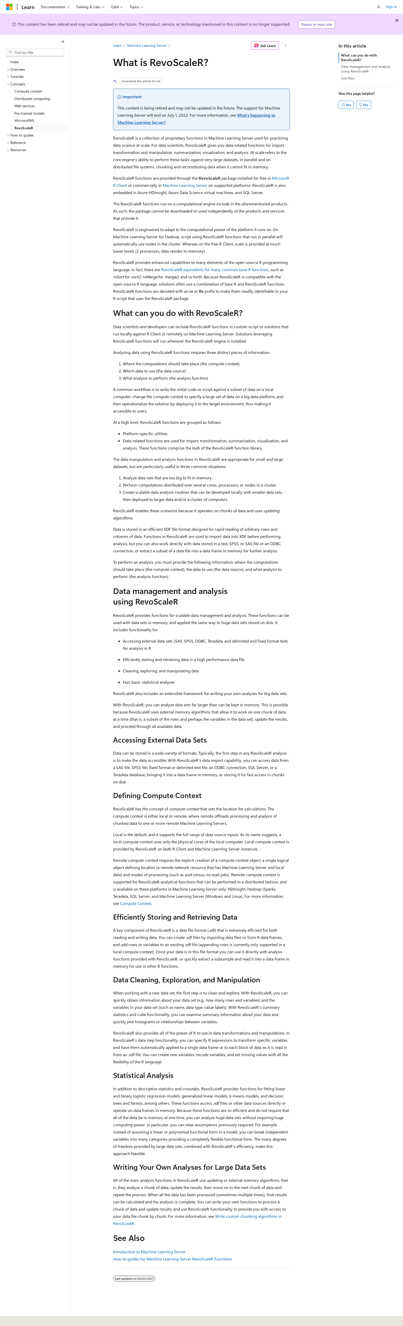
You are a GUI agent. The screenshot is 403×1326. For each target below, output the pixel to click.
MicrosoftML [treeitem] (24, 120)
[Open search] (379, 7)
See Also (347, 78)
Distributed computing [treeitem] (32, 98)
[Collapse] (63, 41)
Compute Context (135, 903)
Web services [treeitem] (24, 105)
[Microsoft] (9, 7)
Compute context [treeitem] (28, 91)
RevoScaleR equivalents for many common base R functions (215, 269)
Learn (117, 45)
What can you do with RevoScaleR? (359, 57)
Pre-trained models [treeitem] (29, 113)
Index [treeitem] (14, 61)
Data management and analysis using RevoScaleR (365, 69)
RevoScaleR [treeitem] (23, 127)
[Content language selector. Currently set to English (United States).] (29, 1318)
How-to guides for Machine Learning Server (152, 1258)
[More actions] (285, 45)
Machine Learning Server (147, 45)
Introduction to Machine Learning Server (149, 1251)
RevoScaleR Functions (212, 1258)
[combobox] (35, 52)
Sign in (391, 6)
